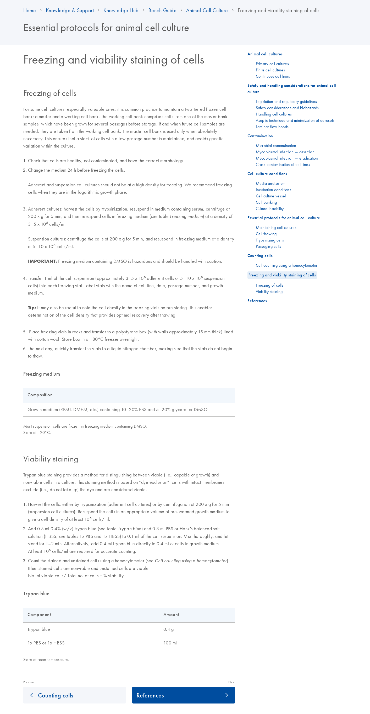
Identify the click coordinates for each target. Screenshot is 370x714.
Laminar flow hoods (272, 126)
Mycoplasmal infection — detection (285, 151)
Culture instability (270, 208)
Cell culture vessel (271, 195)
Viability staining (269, 291)
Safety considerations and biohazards (287, 107)
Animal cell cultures (265, 54)
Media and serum (271, 183)
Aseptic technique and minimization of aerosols (295, 120)
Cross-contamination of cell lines (283, 164)
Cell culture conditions (267, 173)
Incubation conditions (273, 189)
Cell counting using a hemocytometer (287, 265)
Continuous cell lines (273, 76)
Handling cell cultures (274, 114)
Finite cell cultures (270, 69)
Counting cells (55, 695)
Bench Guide (162, 10)
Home (29, 10)
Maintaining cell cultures (276, 227)
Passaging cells (268, 246)
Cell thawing (266, 233)
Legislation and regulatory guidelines (286, 101)
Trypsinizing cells (270, 240)
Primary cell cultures (272, 63)
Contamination (260, 136)
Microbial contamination (276, 145)
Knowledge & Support (70, 10)
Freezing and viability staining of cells (282, 275)
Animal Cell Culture (207, 10)
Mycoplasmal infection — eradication (287, 158)
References (150, 695)
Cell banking (266, 202)
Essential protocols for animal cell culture (283, 217)
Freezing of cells (269, 285)
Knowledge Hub (121, 10)
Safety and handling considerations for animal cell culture (291, 88)
